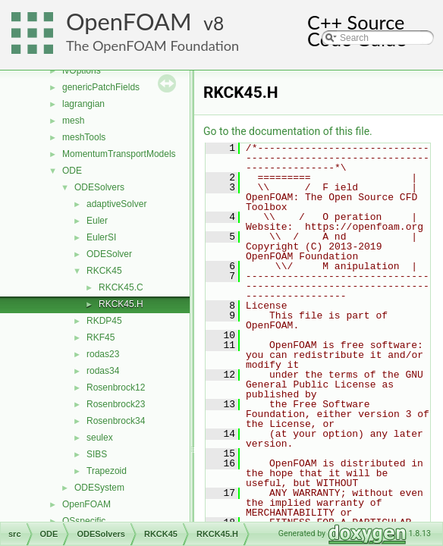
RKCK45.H (121, 304)
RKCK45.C (121, 287)
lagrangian (83, 104)
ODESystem (99, 487)
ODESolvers (99, 187)
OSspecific (83, 521)
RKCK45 (104, 270)
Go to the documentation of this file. (287, 131)
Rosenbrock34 (115, 421)
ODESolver (109, 254)
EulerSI (101, 237)
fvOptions (81, 70)
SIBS (96, 454)
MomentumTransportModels (119, 154)
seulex (99, 437)
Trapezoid (106, 471)
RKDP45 (104, 320)
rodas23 (102, 354)
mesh (73, 120)
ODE (72, 170)
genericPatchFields (101, 87)
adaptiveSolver (116, 204)
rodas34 (102, 371)
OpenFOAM (129, 22)
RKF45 (100, 337)
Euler (97, 220)
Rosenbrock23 (115, 404)
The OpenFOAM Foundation (152, 45)
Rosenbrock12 (115, 387)
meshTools (83, 137)
